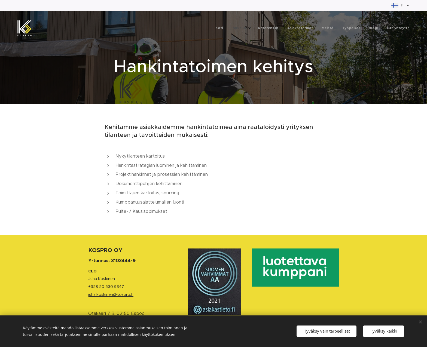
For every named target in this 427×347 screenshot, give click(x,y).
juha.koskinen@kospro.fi (110, 294)
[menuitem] (347, 28)
